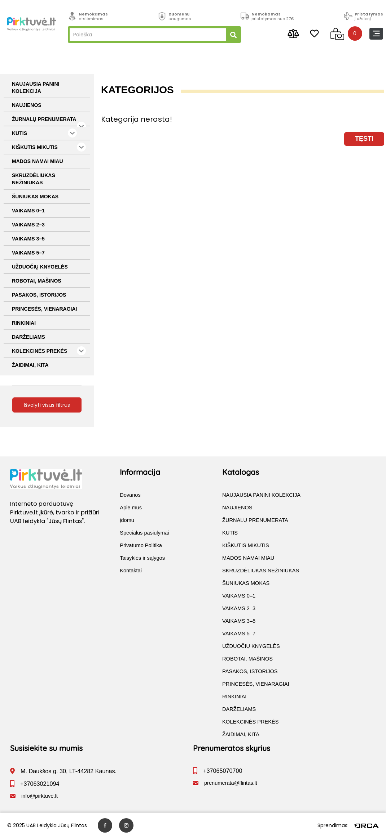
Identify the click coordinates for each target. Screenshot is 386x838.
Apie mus (131, 507)
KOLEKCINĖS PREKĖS (49, 350)
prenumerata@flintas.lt (230, 783)
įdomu (127, 520)
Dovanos (130, 495)
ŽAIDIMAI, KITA (30, 365)
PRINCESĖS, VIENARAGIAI (44, 309)
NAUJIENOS (26, 105)
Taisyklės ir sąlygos (142, 558)
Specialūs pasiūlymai (144, 533)
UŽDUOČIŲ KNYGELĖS (40, 267)
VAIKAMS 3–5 (28, 239)
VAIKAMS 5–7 (28, 253)
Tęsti (364, 138)
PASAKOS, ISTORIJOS (39, 295)
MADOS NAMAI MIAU (37, 161)
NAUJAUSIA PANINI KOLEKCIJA (35, 87)
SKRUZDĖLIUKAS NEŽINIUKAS (33, 178)
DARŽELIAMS (28, 337)
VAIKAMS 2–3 (28, 224)
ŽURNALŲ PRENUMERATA (49, 121)
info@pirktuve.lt (39, 796)
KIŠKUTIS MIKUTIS (49, 147)
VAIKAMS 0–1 (28, 210)
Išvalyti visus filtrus (47, 405)
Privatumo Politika (141, 545)
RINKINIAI (24, 323)
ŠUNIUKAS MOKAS (35, 196)
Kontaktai (131, 570)
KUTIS (44, 133)
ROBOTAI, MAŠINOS (36, 281)
